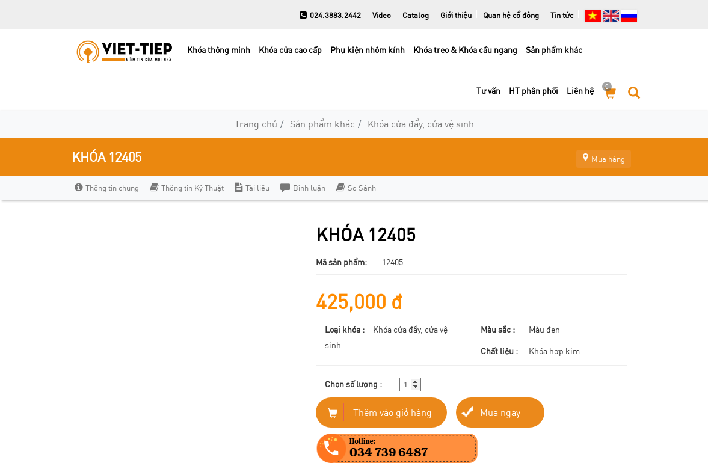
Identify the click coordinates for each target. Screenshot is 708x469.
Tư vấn (488, 90)
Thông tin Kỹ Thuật (187, 187)
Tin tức (561, 15)
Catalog (415, 15)
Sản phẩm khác (554, 49)
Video (381, 15)
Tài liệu (252, 187)
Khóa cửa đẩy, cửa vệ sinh (421, 123)
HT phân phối (533, 90)
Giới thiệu (456, 15)
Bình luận (302, 187)
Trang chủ (256, 123)
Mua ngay (500, 412)
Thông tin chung (107, 187)
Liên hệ (580, 90)
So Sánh (356, 187)
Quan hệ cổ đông (511, 15)
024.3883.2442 (330, 15)
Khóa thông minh (218, 49)
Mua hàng (598, 157)
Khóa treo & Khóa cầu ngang (465, 49)
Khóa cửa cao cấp (290, 49)
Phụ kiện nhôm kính (367, 49)
